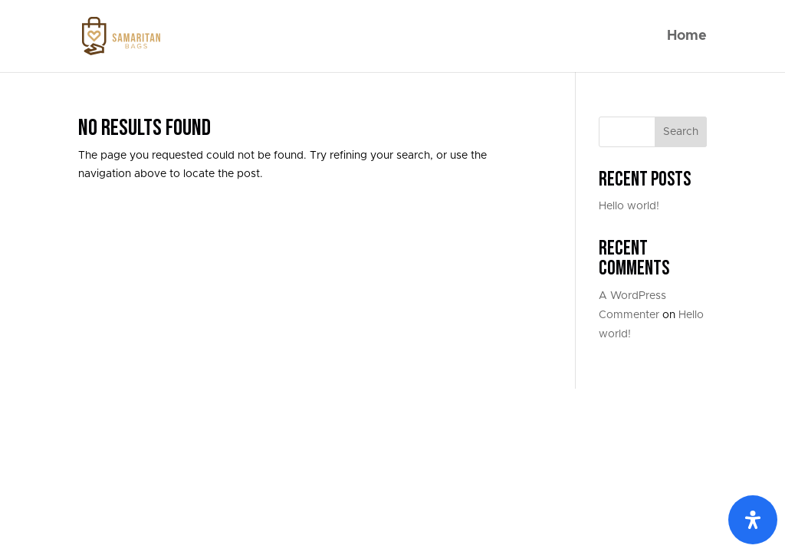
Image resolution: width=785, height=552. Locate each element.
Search (680, 132)
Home (687, 37)
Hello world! (629, 206)
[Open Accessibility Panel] (752, 519)
